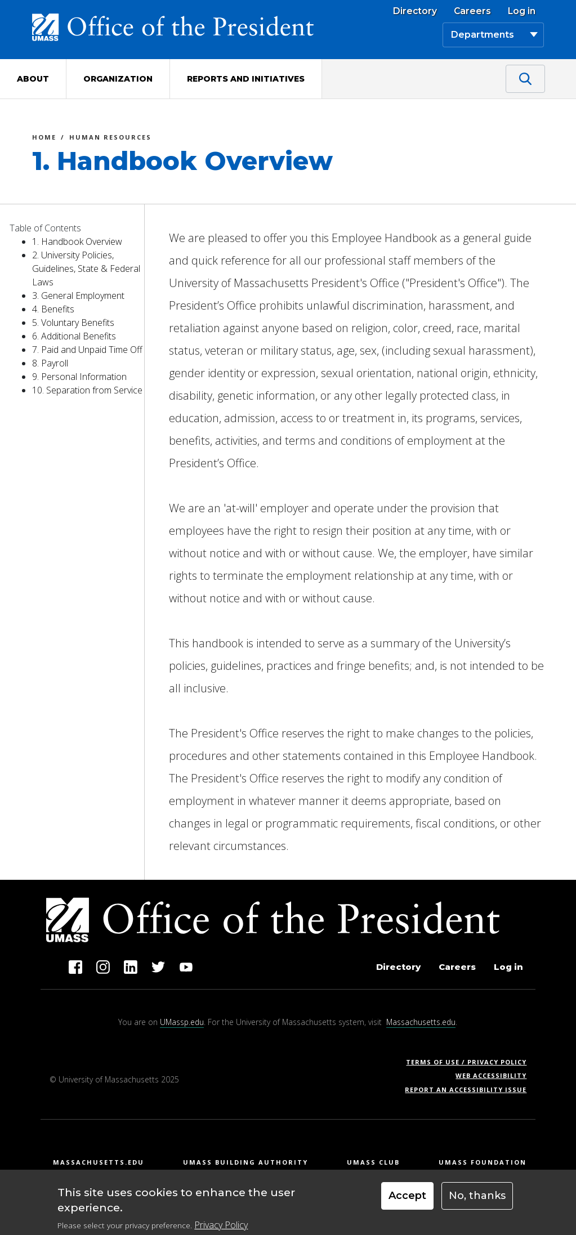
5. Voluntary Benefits (73, 322)
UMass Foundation (482, 1162)
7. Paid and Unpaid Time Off (87, 349)
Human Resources (110, 139)
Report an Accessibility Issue (469, 1089)
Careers (472, 11)
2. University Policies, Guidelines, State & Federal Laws (86, 268)
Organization (118, 79)
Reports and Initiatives (246, 79)
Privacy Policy (221, 1225)
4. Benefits (53, 309)
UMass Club (373, 1162)
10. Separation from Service (87, 390)
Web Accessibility (491, 1075)
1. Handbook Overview (77, 241)
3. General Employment (78, 295)
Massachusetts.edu (421, 1022)
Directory (415, 11)
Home (44, 139)
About (33, 79)
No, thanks (477, 1195)
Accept (407, 1195)
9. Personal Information (79, 376)
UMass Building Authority (245, 1162)
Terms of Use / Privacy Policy (469, 1062)
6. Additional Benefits (74, 336)
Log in (521, 11)
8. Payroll (50, 363)
